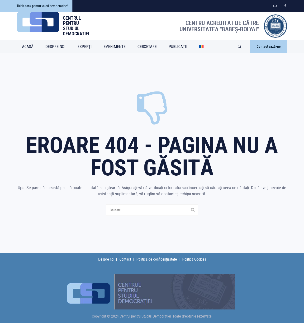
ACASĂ (27, 46)
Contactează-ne (268, 46)
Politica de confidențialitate (156, 259)
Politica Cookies (194, 259)
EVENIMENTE (115, 46)
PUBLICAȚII (178, 46)
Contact (125, 259)
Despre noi (106, 259)
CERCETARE (147, 46)
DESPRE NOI (55, 46)
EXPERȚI (84, 46)
